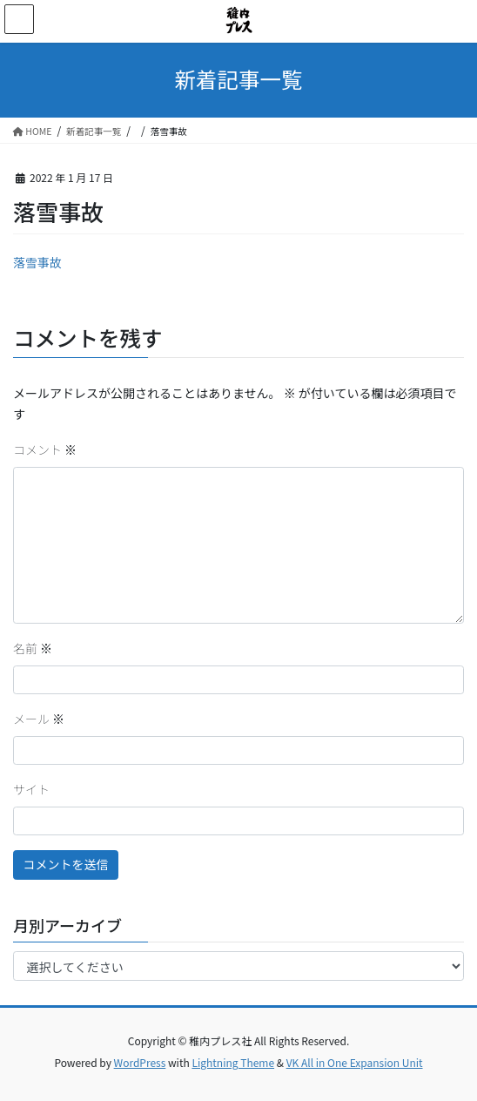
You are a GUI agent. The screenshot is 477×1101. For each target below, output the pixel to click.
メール (38, 718)
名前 (32, 648)
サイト (31, 789)
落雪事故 (37, 262)
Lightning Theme (232, 1062)
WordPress (140, 1062)
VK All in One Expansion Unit (354, 1062)
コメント (45, 449)
